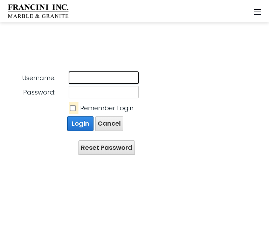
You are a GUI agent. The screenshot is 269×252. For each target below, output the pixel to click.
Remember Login (106, 108)
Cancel (109, 123)
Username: (38, 78)
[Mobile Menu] (258, 11)
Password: (39, 92)
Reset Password (106, 147)
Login (80, 123)
